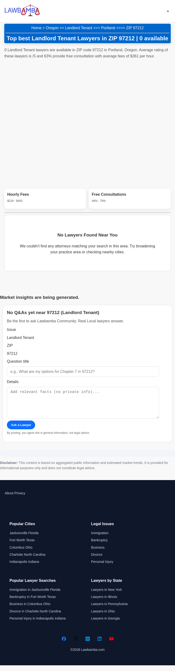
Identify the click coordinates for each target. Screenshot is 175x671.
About (9, 499)
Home (36, 28)
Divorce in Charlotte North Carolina (35, 617)
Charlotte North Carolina (27, 560)
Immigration (100, 539)
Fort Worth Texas (22, 546)
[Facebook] (64, 644)
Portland (108, 28)
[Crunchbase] (88, 644)
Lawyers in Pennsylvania (109, 609)
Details (13, 382)
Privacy (19, 499)
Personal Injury (102, 567)
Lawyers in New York (106, 595)
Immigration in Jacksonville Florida (34, 595)
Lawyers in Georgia (105, 624)
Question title (18, 361)
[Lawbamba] (22, 16)
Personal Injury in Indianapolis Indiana (37, 624)
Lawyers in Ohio (103, 617)
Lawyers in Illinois (104, 602)
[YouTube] (111, 644)
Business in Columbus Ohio (29, 609)
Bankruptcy (99, 546)
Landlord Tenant (78, 28)
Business (98, 553)
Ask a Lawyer (21, 430)
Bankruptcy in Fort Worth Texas (32, 602)
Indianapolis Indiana (24, 567)
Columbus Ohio (21, 553)
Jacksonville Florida (23, 539)
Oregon (52, 28)
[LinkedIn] (99, 644)
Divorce (96, 560)
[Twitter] (76, 644)
